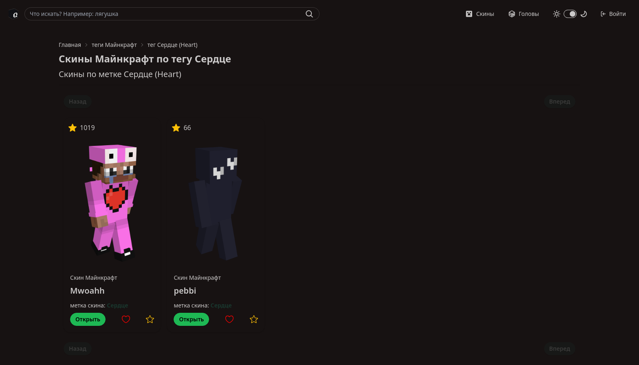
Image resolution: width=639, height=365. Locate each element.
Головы (523, 14)
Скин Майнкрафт (93, 277)
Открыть (87, 319)
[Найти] (309, 14)
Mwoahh (87, 290)
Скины (479, 14)
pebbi (185, 290)
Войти (613, 14)
